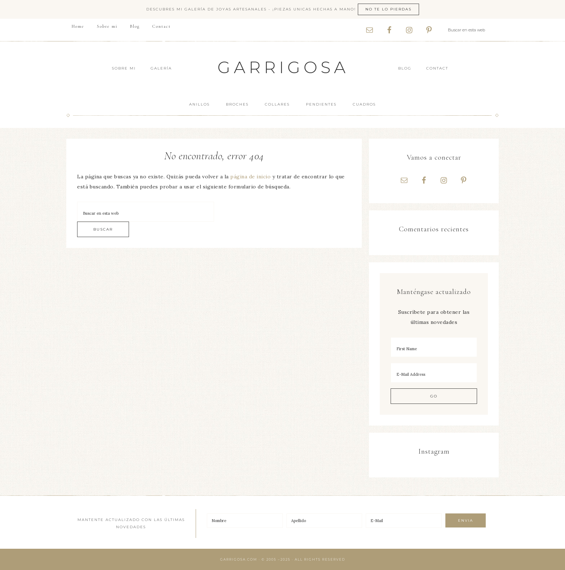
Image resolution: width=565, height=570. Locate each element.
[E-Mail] (404, 520)
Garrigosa (283, 67)
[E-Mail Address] (434, 373)
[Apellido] (324, 520)
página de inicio (250, 176)
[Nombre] (245, 520)
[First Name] (434, 347)
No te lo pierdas (388, 9)
